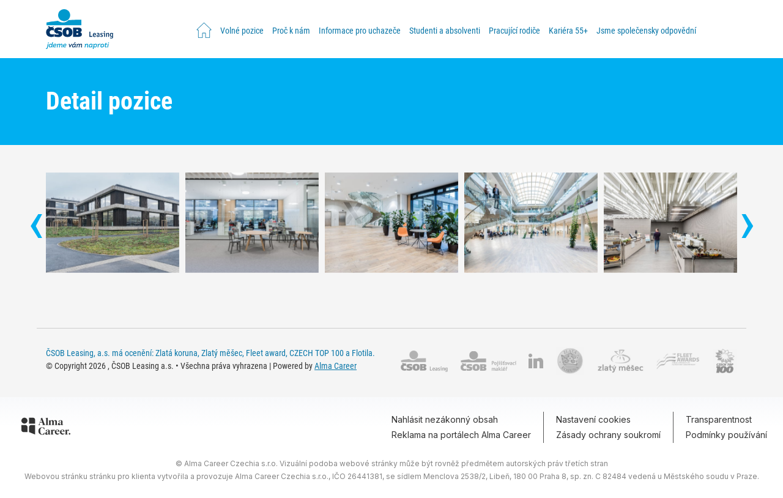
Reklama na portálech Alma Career (461, 434)
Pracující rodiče (514, 30)
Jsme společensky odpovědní (646, 30)
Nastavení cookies (593, 419)
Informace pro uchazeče (360, 30)
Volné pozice (242, 30)
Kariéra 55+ (568, 30)
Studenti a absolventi (444, 30)
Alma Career (335, 366)
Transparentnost (719, 419)
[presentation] (36, 227)
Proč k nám (291, 30)
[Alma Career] (45, 428)
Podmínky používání (726, 434)
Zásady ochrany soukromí (608, 434)
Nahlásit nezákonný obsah (445, 419)
